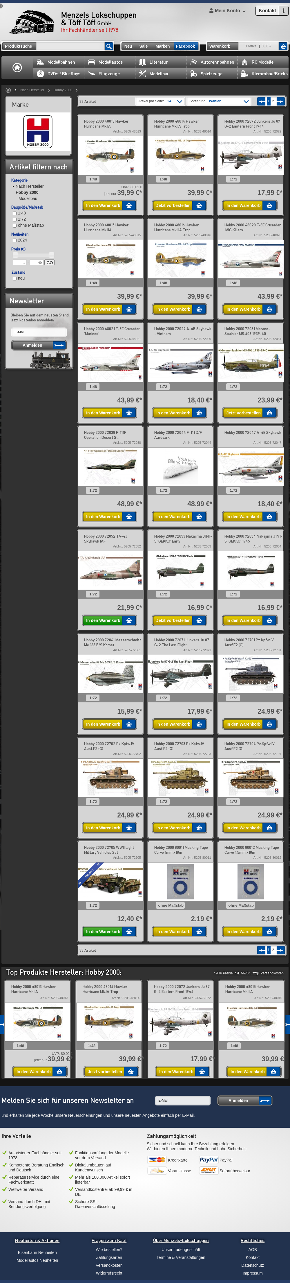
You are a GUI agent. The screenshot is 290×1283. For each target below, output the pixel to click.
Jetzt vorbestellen (173, 205)
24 (169, 101)
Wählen (215, 101)
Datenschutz (252, 1265)
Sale (143, 46)
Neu (128, 46)
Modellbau (154, 73)
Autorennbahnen (212, 62)
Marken (162, 46)
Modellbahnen (56, 62)
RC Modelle (257, 62)
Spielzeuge (206, 73)
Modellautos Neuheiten (37, 1260)
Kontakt (253, 1257)
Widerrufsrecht (109, 1273)
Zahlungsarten (109, 1257)
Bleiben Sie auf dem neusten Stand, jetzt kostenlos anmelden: (40, 317)
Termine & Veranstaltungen (181, 1257)
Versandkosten (109, 1265)
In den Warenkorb (103, 205)
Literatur (153, 62)
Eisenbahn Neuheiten (37, 1252)
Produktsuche (18, 46)
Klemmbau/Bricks (264, 73)
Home (17, 67)
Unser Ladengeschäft (181, 1249)
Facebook (185, 46)
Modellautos (105, 62)
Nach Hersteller (32, 90)
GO (50, 262)
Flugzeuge (104, 73)
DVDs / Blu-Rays (58, 73)
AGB (252, 1249)
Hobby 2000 (63, 90)
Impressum (253, 1273)
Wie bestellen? (109, 1249)
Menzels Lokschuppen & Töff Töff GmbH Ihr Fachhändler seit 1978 (73, 22)
